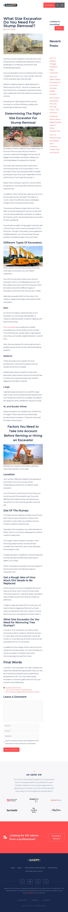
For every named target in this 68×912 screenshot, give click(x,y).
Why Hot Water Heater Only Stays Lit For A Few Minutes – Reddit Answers (55, 85)
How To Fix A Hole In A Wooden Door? (19, 690)
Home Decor (52, 868)
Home (13, 868)
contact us (30, 893)
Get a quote (49, 5)
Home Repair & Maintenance (35, 868)
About (19, 868)
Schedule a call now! (56, 837)
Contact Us (46, 900)
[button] (57, 5)
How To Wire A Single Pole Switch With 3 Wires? (22, 692)
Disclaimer (35, 900)
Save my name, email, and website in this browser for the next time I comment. (22, 742)
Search (59, 28)
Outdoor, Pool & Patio (13, 688)
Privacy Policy (22, 900)
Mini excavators (9, 327)
